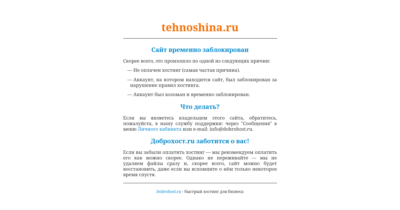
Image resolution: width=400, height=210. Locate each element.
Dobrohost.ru (168, 191)
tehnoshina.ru (199, 27)
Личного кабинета (160, 129)
